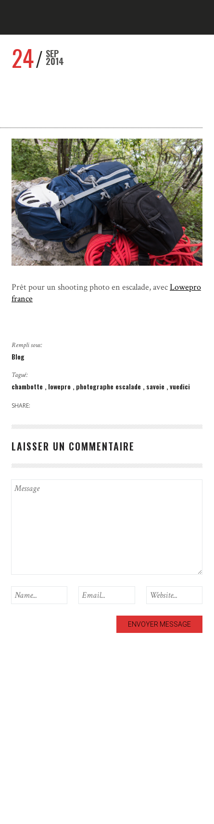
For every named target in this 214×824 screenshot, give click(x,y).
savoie (156, 386)
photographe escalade (109, 386)
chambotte (28, 386)
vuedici (180, 386)
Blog (18, 356)
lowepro (60, 386)
